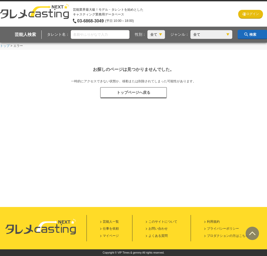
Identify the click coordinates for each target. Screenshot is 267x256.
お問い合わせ (158, 228)
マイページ (111, 236)
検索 (252, 34)
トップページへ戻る (133, 92)
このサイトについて (162, 222)
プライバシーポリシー (223, 228)
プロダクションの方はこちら (228, 236)
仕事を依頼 (111, 228)
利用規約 (213, 222)
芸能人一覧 (111, 222)
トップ (5, 46)
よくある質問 (158, 236)
